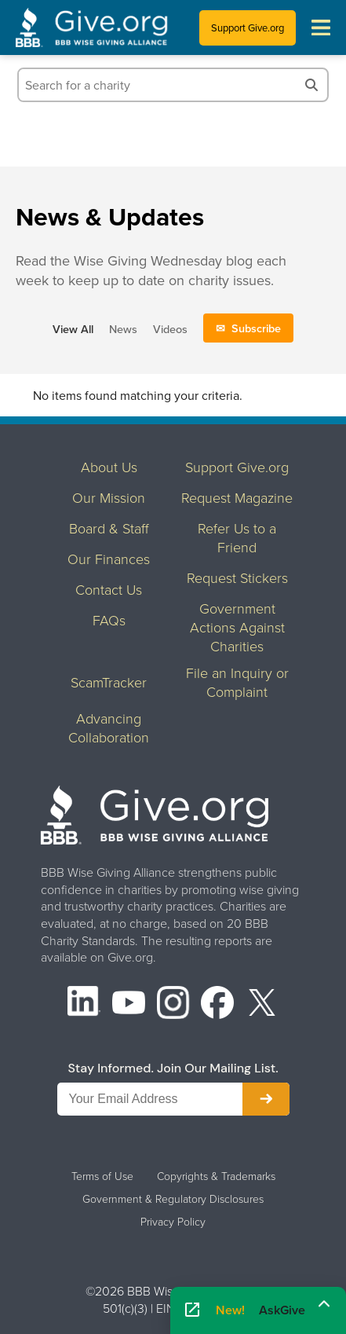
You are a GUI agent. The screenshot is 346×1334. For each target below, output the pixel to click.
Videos (170, 329)
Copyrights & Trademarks (216, 1176)
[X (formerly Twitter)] (262, 1004)
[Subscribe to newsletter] (266, 1099)
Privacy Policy (173, 1221)
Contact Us (108, 589)
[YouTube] (128, 1004)
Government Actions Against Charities (237, 627)
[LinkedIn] (83, 1004)
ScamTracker (109, 681)
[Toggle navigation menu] (321, 27)
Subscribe (256, 328)
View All (73, 329)
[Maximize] (324, 1305)
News (123, 329)
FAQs (109, 619)
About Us (109, 466)
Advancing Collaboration (108, 727)
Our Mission (108, 497)
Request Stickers (237, 577)
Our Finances (108, 558)
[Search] (311, 85)
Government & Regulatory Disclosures (173, 1198)
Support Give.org (247, 27)
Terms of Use (102, 1176)
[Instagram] (173, 1004)
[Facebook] (217, 1004)
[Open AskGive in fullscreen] (192, 1310)
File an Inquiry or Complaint (237, 682)
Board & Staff (109, 528)
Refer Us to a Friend (237, 537)
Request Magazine (237, 497)
